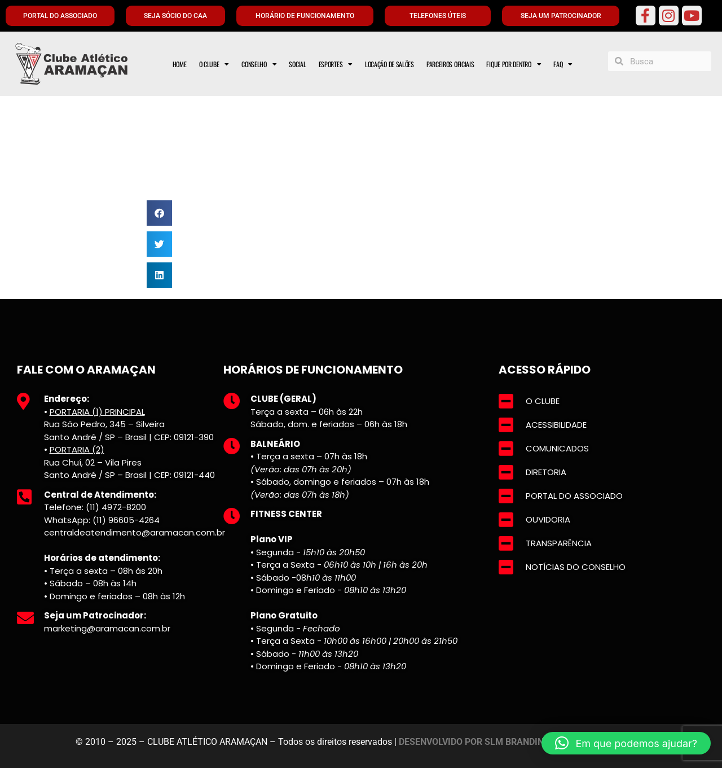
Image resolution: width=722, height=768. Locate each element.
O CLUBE (214, 64)
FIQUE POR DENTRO (513, 64)
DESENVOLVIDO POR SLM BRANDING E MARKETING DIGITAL (523, 741)
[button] (159, 213)
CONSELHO (258, 64)
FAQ (563, 64)
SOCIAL (297, 64)
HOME (180, 64)
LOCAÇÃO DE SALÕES (389, 64)
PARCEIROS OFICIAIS (450, 64)
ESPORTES (336, 64)
